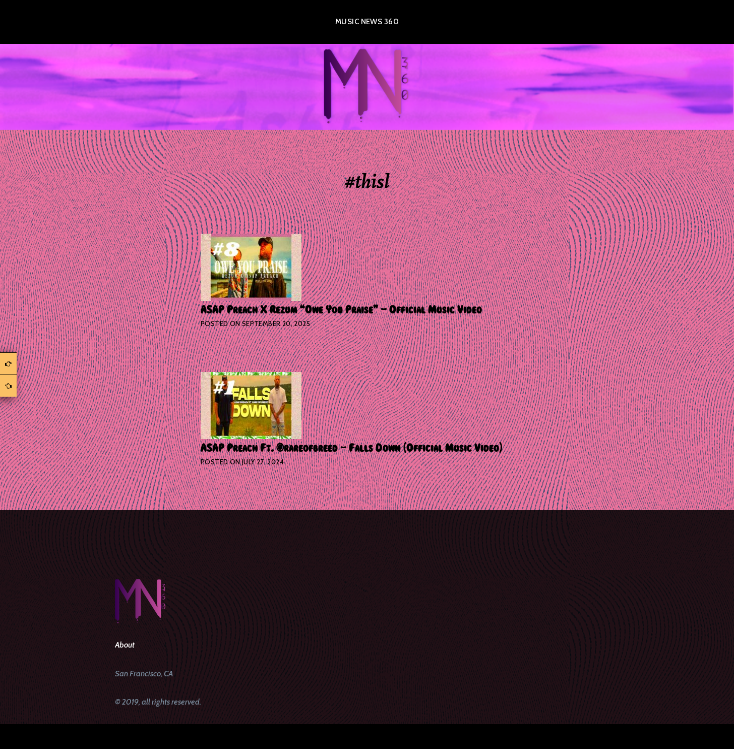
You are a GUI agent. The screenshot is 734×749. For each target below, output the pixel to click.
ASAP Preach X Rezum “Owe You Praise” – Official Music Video (341, 309)
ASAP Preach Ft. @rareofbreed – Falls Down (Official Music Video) (351, 448)
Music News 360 (367, 21)
